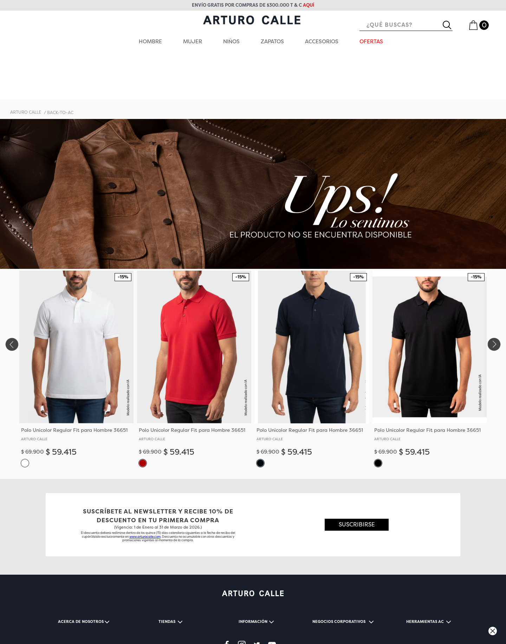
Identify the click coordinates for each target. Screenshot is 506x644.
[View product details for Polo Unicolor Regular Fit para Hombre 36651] (76, 326)
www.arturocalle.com (145, 491)
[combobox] (406, 25)
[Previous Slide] (11, 299)
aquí (308, 5)
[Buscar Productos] (449, 25)
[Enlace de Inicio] (25, 67)
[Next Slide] (495, 299)
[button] (25, 417)
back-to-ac (60, 67)
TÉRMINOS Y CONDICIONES (78, 620)
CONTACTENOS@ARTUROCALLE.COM (135, 628)
